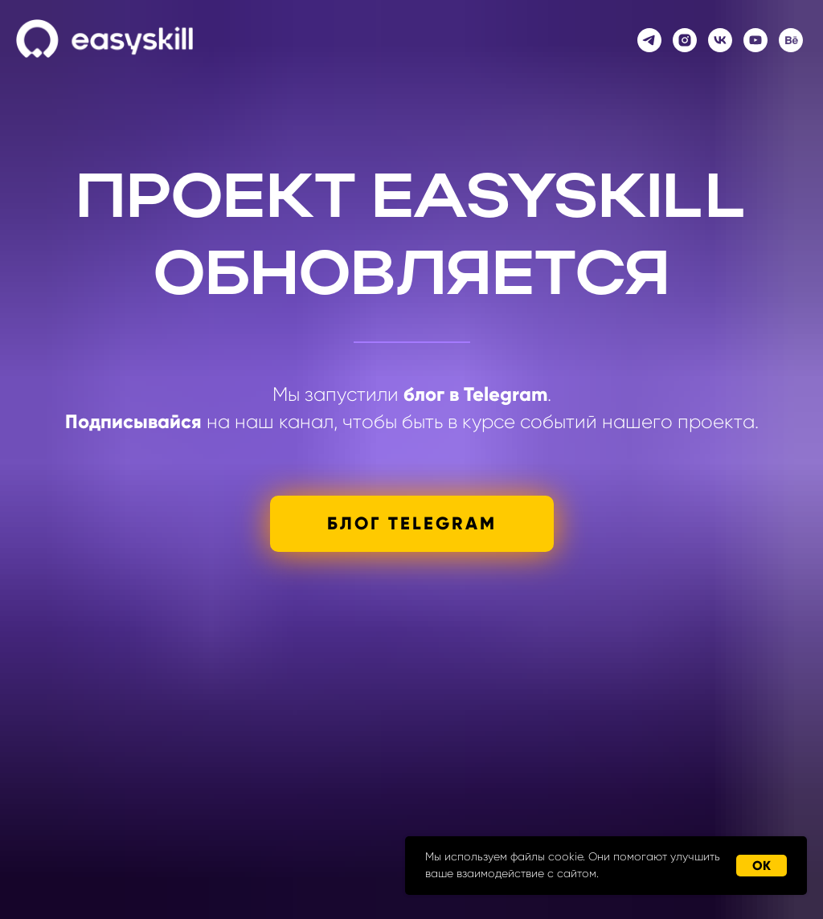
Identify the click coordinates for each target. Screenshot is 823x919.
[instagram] (685, 40)
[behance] (791, 40)
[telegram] (649, 40)
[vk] (720, 40)
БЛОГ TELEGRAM (412, 523)
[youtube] (755, 40)
